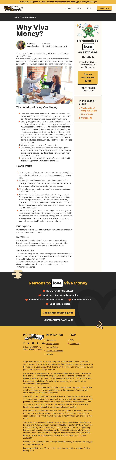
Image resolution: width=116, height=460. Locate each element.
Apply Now (104, 8)
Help (89, 8)
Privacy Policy (52, 343)
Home (17, 17)
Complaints (51, 340)
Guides (68, 8)
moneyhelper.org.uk (89, 2)
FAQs (72, 340)
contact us (71, 407)
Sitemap (49, 354)
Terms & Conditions (54, 351)
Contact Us (74, 343)
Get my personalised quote (88, 77)
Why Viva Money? (29, 17)
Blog (79, 8)
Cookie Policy (52, 347)
